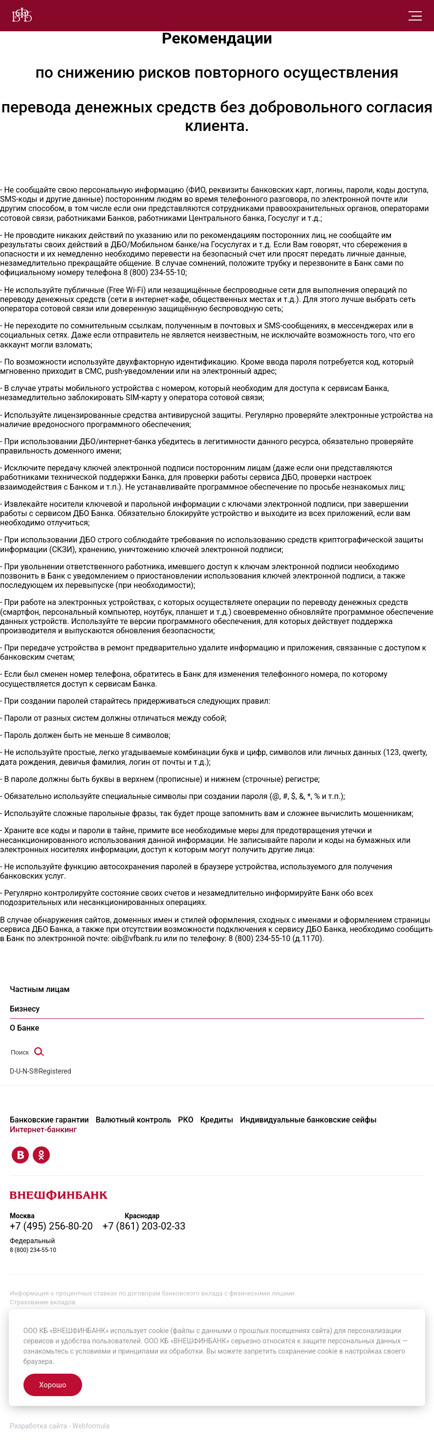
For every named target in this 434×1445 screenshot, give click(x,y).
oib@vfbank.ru (136, 938)
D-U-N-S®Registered (40, 1071)
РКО (185, 1119)
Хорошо (52, 1384)
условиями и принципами (116, 1351)
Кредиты (217, 1119)
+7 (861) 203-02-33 (144, 1226)
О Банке (24, 1028)
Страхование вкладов (42, 1302)
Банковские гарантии (49, 1119)
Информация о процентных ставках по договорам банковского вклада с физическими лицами (152, 1293)
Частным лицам (40, 989)
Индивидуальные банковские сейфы (308, 1119)
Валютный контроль (134, 1119)
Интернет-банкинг (43, 1129)
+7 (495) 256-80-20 (51, 1226)
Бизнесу (25, 1009)
